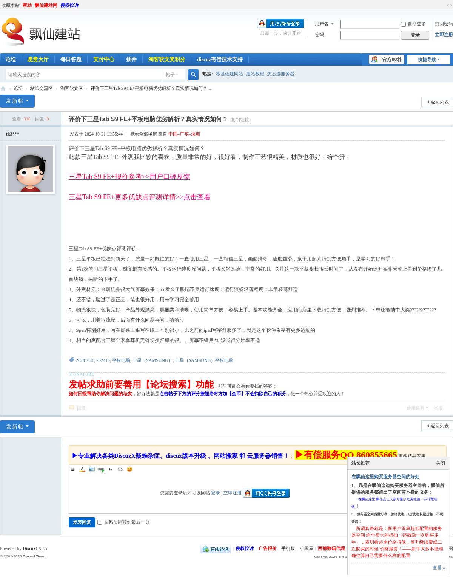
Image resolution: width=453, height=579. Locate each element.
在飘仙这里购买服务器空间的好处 (385, 476)
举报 (438, 408)
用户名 (321, 23)
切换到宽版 (449, 5)
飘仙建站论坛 (3, 88)
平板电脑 (121, 360)
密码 (319, 34)
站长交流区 (41, 88)
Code (120, 469)
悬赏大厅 (38, 59)
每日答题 (71, 59)
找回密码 (444, 23)
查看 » (439, 567)
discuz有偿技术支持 (220, 59)
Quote (110, 469)
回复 (81, 408)
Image (92, 469)
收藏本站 (11, 5)
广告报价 (268, 548)
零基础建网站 (229, 74)
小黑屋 (306, 548)
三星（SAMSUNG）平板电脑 (204, 360)
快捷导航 (427, 59)
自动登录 (413, 23)
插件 (131, 59)
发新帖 (15, 101)
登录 (215, 493)
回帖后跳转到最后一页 (123, 522)
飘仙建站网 (46, 5)
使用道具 (416, 408)
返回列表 (440, 102)
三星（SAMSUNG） (153, 360)
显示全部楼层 (143, 134)
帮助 (27, 5)
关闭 (440, 463)
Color (82, 469)
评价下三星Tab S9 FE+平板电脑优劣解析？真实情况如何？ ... (151, 88)
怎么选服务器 (280, 74)
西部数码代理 (331, 548)
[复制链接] (240, 119)
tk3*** (12, 134)
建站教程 (255, 74)
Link (101, 469)
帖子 (170, 74)
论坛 (18, 88)
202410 (103, 360)
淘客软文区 (71, 88)
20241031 (85, 360)
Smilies (129, 469)
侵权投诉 (69, 5)
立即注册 (444, 34)
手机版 (288, 548)
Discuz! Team (34, 556)
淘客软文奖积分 (166, 59)
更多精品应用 (411, 456)
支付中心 (103, 59)
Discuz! (30, 548)
